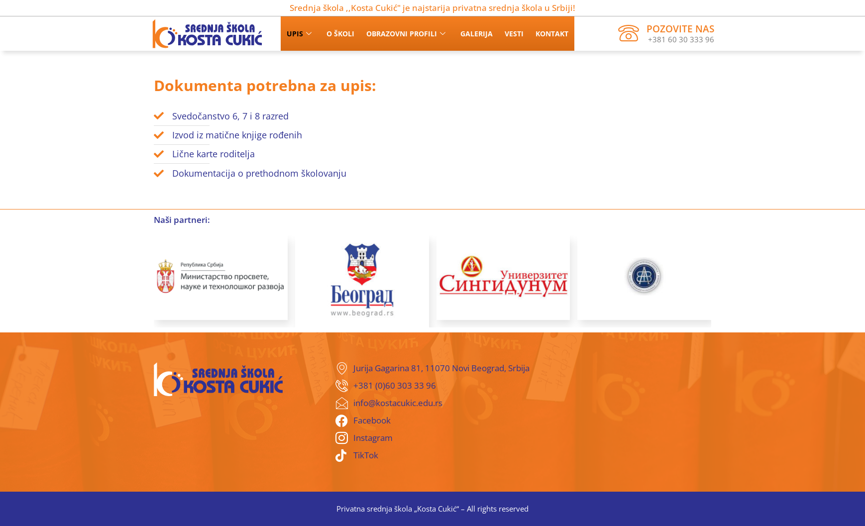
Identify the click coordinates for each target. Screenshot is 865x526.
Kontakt (552, 33)
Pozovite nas (680, 28)
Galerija (476, 33)
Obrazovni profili (405, 33)
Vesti (514, 33)
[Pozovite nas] (628, 33)
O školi (340, 33)
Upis (299, 33)
